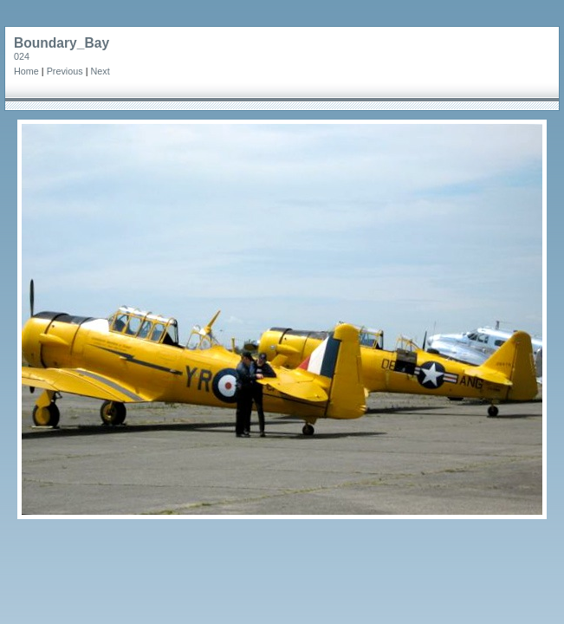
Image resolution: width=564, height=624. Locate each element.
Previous (65, 71)
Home (26, 71)
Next (99, 71)
